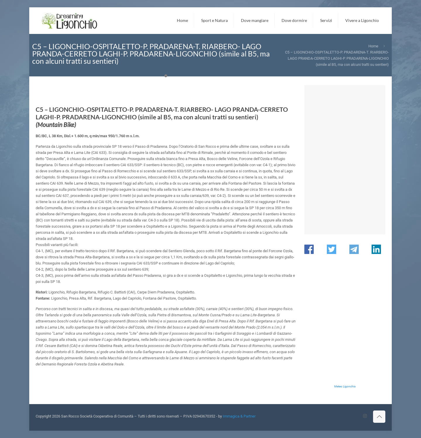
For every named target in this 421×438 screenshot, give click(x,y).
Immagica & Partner (239, 416)
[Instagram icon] (365, 416)
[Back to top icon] (379, 416)
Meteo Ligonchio (345, 386)
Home (373, 46)
